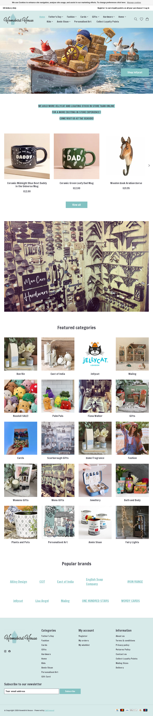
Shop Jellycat (134, 72)
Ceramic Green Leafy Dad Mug (77, 183)
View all (76, 205)
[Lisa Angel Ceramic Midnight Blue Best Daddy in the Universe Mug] (27, 156)
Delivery (120, 667)
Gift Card (46, 676)
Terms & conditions (125, 640)
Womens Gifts (21, 500)
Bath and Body (132, 500)
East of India (58, 374)
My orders (84, 640)
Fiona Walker (95, 416)
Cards (20, 458)
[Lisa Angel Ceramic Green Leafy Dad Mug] (76, 156)
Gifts (132, 416)
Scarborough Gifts (58, 458)
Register (83, 636)
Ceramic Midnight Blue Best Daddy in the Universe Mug (27, 184)
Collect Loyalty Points (108, 21)
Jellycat (95, 374)
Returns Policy (123, 649)
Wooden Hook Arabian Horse (126, 183)
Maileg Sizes (122, 663)
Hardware (46, 654)
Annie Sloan (95, 542)
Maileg (132, 374)
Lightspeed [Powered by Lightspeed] (49, 710)
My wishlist (84, 645)
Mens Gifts (58, 500)
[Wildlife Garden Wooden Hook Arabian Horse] (126, 156)
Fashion (132, 458)
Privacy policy (122, 645)
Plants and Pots (21, 542)
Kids (43, 663)
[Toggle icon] (135, 19)
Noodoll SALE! (20, 416)
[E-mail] (31, 691)
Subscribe (70, 691)
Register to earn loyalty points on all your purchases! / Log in (123, 8)
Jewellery (95, 500)
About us (120, 636)
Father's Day (47, 636)
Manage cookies (134, 2)
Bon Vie (21, 374)
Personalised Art (82, 21)
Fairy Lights (132, 542)
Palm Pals (57, 416)
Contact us (121, 654)
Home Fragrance (95, 458)
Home (42, 16)
